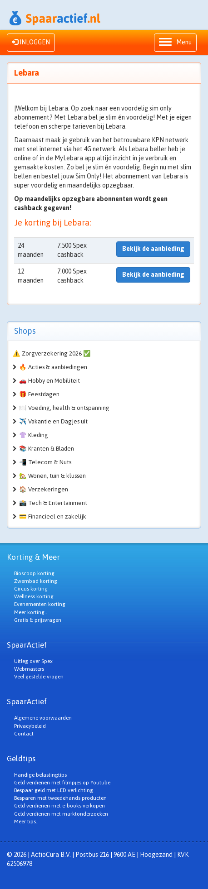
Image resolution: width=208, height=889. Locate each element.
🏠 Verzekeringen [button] (43, 489)
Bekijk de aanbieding (153, 248)
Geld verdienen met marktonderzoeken (61, 814)
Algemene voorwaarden (43, 718)
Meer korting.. (30, 612)
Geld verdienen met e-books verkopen (59, 806)
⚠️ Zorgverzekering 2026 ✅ (52, 353)
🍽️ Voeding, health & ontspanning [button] (64, 407)
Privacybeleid (30, 726)
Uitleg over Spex (33, 661)
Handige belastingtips (40, 775)
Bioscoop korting (34, 573)
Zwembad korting (35, 581)
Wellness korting (34, 596)
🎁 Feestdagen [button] (39, 394)
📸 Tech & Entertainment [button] (53, 503)
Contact (24, 733)
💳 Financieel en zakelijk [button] (52, 516)
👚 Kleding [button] (33, 435)
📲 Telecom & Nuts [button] (45, 462)
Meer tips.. (26, 821)
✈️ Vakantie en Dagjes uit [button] (53, 421)
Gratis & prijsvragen (37, 620)
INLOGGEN (31, 42)
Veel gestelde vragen (39, 676)
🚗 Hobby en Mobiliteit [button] (49, 380)
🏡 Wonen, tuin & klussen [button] (52, 475)
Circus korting (31, 589)
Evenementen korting (39, 604)
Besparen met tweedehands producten (60, 798)
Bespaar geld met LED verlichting (53, 790)
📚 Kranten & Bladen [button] (46, 448)
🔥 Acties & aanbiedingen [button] (53, 367)
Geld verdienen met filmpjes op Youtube (62, 782)
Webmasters (29, 669)
